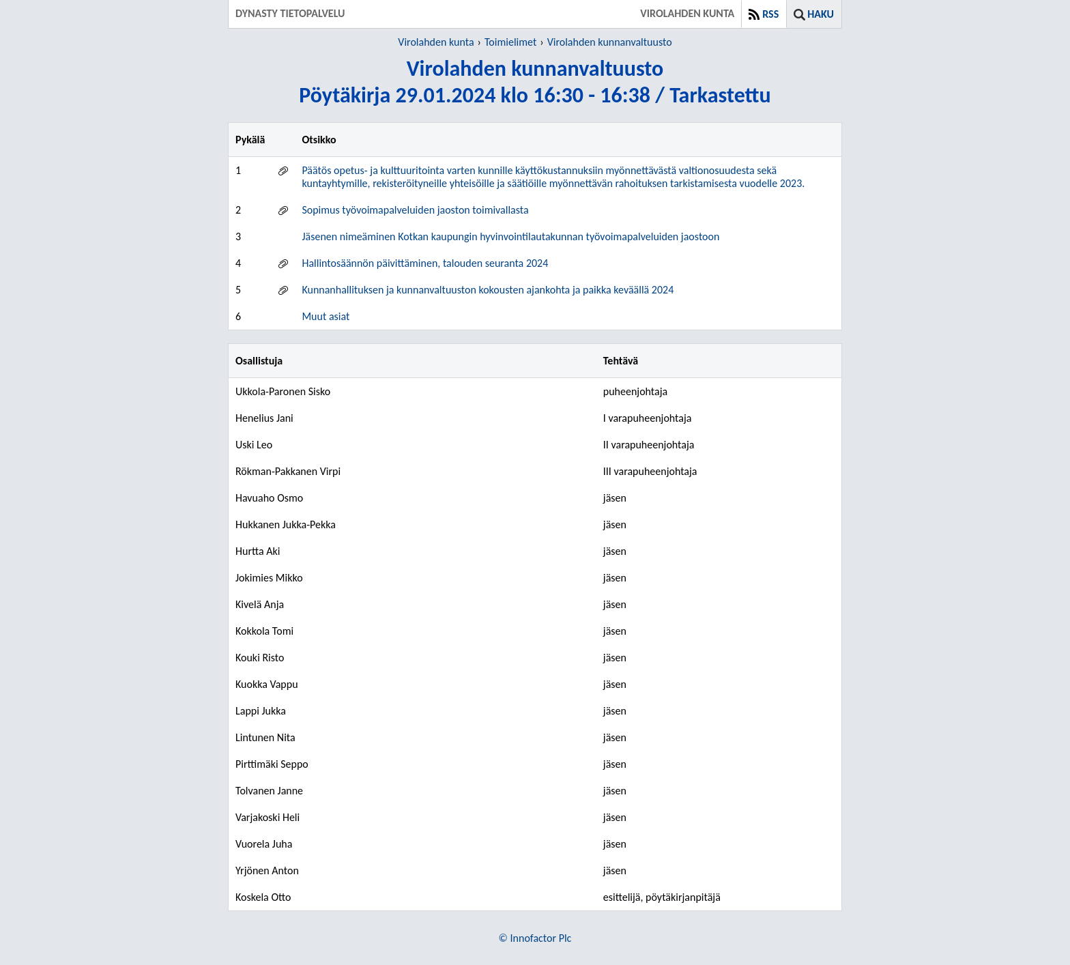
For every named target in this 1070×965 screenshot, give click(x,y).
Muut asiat (325, 316)
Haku (820, 14)
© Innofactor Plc (535, 938)
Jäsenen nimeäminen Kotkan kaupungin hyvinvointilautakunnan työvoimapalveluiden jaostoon (510, 236)
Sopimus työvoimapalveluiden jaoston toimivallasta (415, 209)
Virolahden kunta (436, 41)
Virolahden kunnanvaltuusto (609, 41)
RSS (770, 14)
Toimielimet (510, 41)
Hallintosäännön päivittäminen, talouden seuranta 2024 (425, 263)
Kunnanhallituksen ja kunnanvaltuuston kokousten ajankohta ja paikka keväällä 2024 (488, 289)
